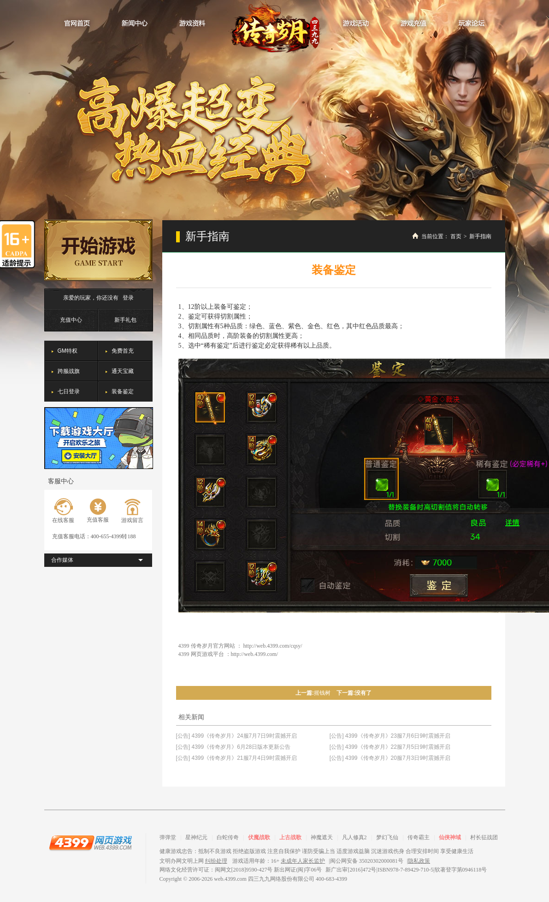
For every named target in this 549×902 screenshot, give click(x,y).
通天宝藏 (123, 371)
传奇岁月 (274, 27)
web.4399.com (230, 879)
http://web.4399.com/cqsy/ (272, 646)
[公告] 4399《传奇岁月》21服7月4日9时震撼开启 (236, 758)
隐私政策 (419, 861)
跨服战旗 (69, 371)
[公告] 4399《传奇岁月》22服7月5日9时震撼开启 (390, 747)
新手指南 (480, 236)
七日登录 (69, 391)
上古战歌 (290, 837)
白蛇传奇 (228, 837)
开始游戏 (98, 250)
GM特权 (67, 351)
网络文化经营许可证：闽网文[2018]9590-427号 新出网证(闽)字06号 (240, 869)
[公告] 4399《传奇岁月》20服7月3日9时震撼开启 (390, 758)
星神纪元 (196, 837)
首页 (455, 236)
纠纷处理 (216, 861)
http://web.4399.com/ (254, 654)
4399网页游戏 (90, 842)
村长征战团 (484, 837)
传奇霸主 (418, 837)
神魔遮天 (322, 837)
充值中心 (71, 320)
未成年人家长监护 (303, 861)
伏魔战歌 (259, 837)
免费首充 (123, 351)
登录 (128, 298)
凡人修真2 (354, 837)
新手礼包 (125, 320)
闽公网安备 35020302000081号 (366, 861)
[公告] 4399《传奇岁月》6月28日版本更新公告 (233, 747)
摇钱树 (322, 693)
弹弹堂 (167, 837)
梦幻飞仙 (387, 837)
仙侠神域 (450, 837)
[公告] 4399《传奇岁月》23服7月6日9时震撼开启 (390, 736)
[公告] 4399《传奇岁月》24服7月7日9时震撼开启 (236, 736)
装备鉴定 (123, 391)
